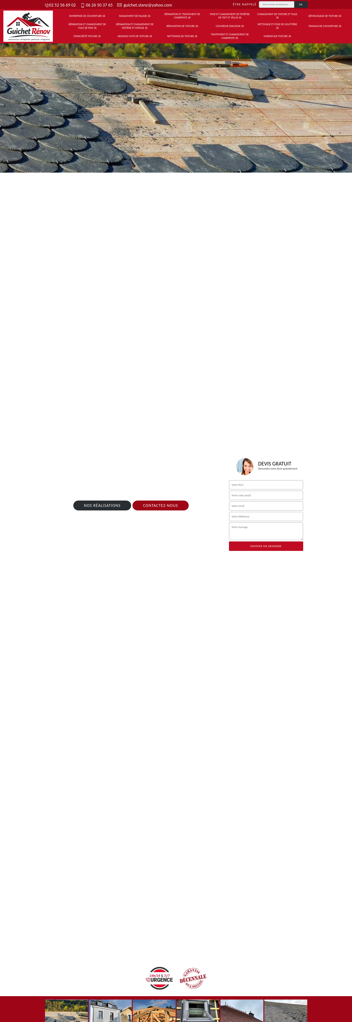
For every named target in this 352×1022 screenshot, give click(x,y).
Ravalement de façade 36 (134, 16)
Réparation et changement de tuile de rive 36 (87, 26)
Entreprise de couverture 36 (87, 16)
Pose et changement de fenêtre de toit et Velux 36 (230, 16)
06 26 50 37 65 (96, 5)
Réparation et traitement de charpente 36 (182, 16)
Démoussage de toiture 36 (324, 16)
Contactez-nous (160, 505)
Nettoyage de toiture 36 (182, 36)
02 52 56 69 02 (60, 5)
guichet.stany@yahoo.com (144, 5)
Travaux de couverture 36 (324, 26)
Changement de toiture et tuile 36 (277, 16)
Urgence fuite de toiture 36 (134, 36)
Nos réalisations (102, 505)
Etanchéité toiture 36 (87, 36)
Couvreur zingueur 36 (230, 26)
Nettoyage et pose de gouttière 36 (277, 26)
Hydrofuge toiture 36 (277, 36)
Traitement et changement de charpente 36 (230, 36)
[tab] (176, 106)
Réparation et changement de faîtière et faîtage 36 (135, 26)
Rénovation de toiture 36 (182, 26)
